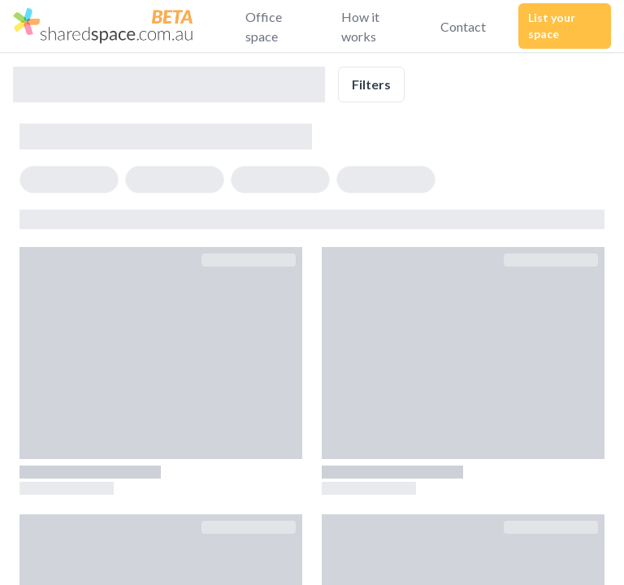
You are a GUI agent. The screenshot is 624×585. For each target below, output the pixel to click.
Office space (263, 26)
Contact (463, 26)
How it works (360, 26)
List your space (551, 26)
